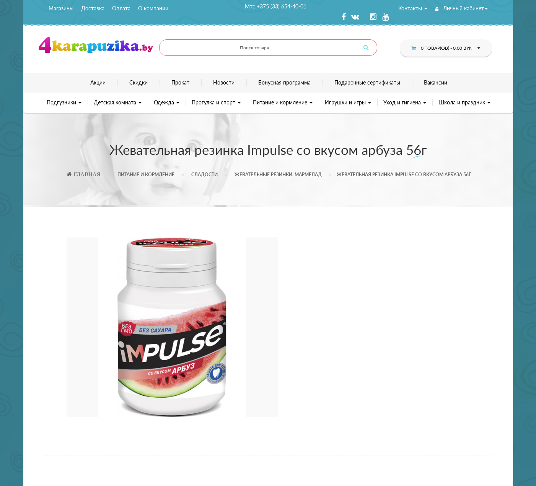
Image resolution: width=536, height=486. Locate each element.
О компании (153, 8)
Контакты (412, 8)
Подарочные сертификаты (367, 82)
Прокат (180, 82)
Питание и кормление (283, 102)
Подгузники (64, 102)
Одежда (166, 102)
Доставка (92, 8)
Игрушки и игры (348, 102)
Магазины (61, 8)
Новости (224, 82)
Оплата (121, 8)
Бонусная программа (284, 82)
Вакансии (435, 82)
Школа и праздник (464, 102)
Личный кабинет (461, 8)
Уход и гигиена (404, 102)
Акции (98, 82)
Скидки (138, 82)
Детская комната (118, 102)
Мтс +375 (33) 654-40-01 (275, 6)
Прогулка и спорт (216, 102)
